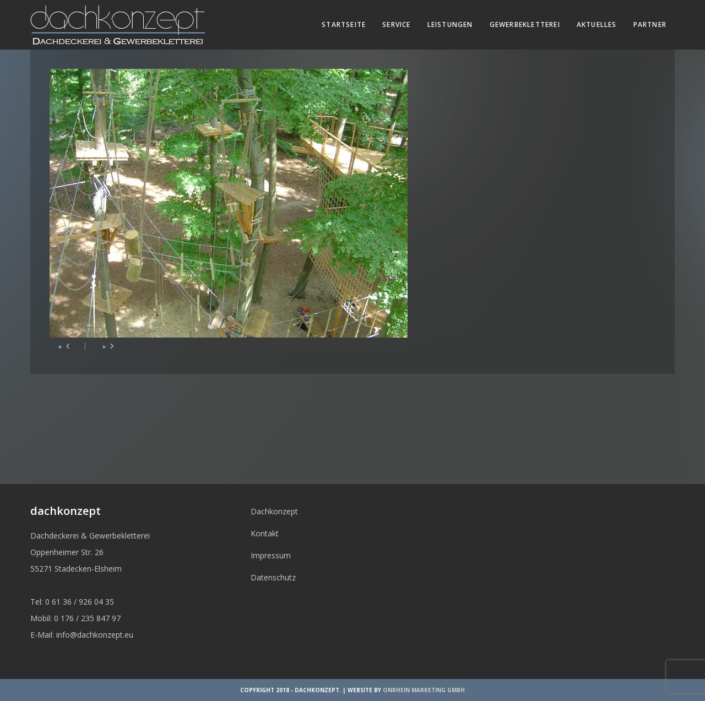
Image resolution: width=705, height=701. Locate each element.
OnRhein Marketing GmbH (424, 690)
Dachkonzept (274, 511)
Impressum (271, 555)
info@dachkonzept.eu (94, 634)
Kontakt (265, 533)
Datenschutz (273, 577)
